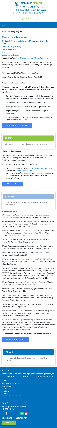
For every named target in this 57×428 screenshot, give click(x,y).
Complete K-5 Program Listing (13, 83)
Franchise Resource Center (11, 396)
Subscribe (9, 423)
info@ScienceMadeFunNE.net (39, 168)
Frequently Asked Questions (15, 339)
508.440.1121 (10, 409)
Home (4, 32)
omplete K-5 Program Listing (11, 47)
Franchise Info (28, 18)
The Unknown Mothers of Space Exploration (32, 58)
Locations (5, 391)
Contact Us (6, 388)
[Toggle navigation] (3, 25)
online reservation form (24, 171)
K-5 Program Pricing (12, 184)
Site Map (5, 393)
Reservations (6, 386)
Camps (4, 52)
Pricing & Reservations (9, 49)
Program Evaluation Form (11, 384)
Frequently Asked (7, 55)
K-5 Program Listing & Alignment (17, 125)
